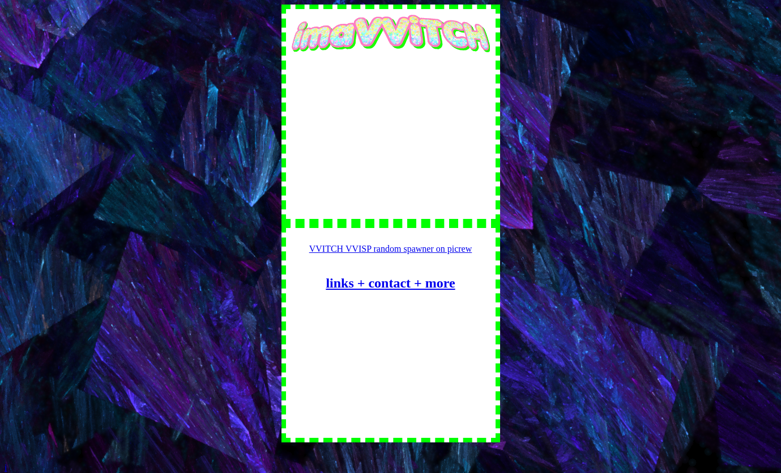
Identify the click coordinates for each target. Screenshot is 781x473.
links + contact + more (390, 283)
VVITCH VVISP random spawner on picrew (390, 249)
